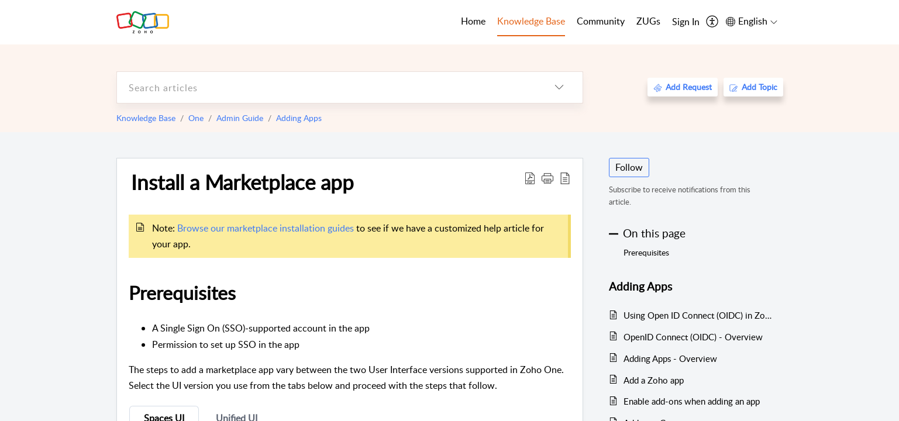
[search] (326, 87)
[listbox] (559, 87)
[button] (547, 177)
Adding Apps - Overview (670, 358)
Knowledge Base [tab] (531, 21)
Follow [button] (629, 167)
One (196, 117)
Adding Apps (299, 117)
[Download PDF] (530, 177)
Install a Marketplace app (242, 182)
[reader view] (565, 177)
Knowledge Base (145, 117)
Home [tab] (473, 21)
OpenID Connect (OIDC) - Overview (693, 337)
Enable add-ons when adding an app (692, 401)
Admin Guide (239, 117)
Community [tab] (601, 21)
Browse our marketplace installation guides (265, 228)
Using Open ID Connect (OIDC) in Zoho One (697, 315)
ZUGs (648, 21)
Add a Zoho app (654, 380)
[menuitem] (685, 22)
